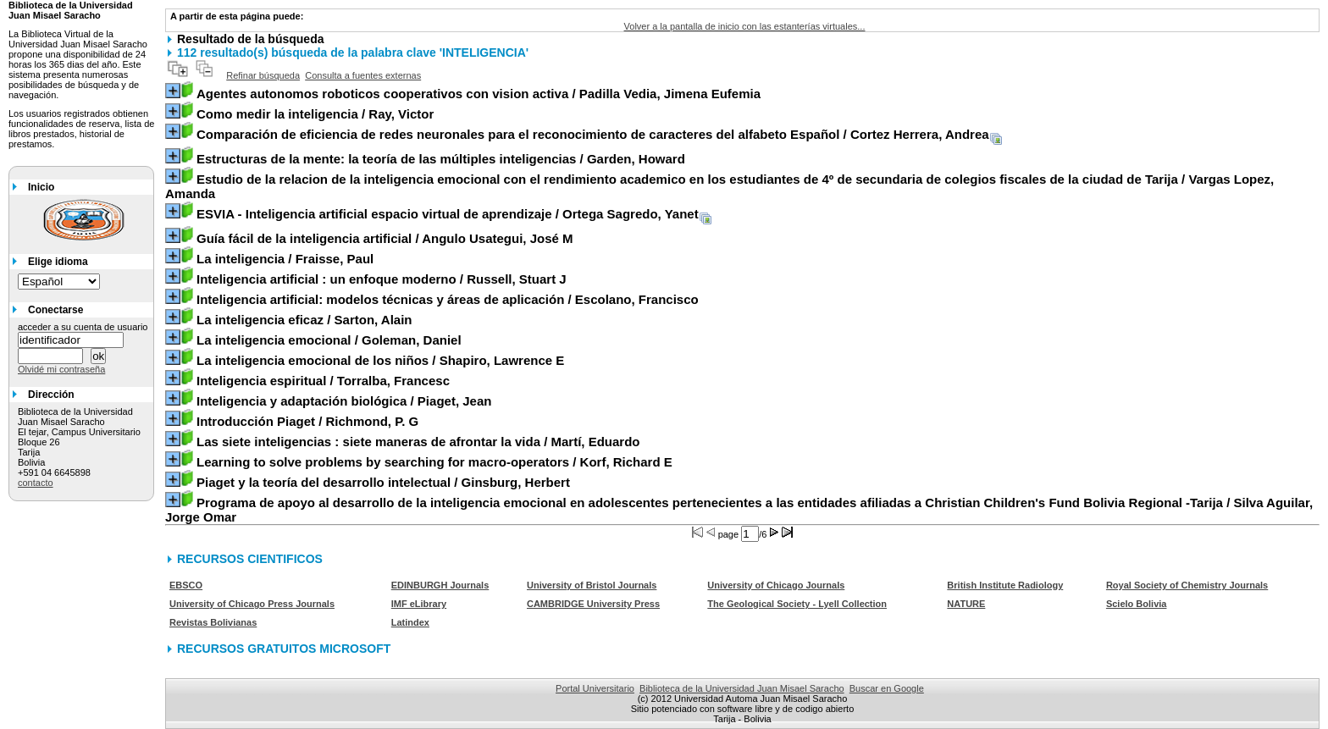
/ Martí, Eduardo (418, 441)
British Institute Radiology (1005, 585)
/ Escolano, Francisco (447, 299)
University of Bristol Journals (591, 585)
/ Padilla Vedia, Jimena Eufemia (478, 93)
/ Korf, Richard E (434, 462)
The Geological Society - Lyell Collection (797, 604)
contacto (35, 483)
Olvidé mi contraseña (61, 369)
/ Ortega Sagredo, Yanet (447, 214)
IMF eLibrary (418, 604)
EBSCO (185, 585)
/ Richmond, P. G (307, 421)
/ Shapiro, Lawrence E (380, 360)
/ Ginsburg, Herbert (383, 482)
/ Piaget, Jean (343, 401)
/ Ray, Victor (315, 114)
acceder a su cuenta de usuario (83, 327)
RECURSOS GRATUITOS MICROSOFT (283, 648)
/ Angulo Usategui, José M (384, 238)
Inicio (41, 187)
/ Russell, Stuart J (381, 279)
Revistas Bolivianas (213, 622)
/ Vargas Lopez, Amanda (719, 186)
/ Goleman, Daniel (329, 340)
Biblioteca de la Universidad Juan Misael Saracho (741, 688)
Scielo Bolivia (1136, 604)
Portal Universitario (595, 688)
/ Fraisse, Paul (285, 258)
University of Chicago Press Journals (252, 604)
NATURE (966, 604)
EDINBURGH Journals (440, 585)
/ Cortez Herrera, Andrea (592, 134)
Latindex (410, 622)
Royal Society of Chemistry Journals (1187, 585)
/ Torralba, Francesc (323, 380)
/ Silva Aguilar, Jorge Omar (739, 509)
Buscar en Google (886, 688)
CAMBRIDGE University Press (593, 604)
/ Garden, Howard (440, 159)
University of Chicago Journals (775, 585)
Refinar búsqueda (263, 75)
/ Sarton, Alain (304, 319)
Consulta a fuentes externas (363, 75)
